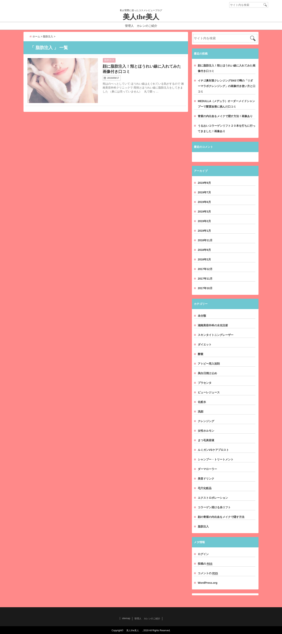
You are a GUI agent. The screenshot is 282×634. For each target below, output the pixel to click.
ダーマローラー (207, 469)
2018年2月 (204, 259)
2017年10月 (205, 288)
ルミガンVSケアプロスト (213, 449)
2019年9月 (204, 182)
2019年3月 (204, 211)
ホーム (34, 36)
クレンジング (206, 421)
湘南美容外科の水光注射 (213, 325)
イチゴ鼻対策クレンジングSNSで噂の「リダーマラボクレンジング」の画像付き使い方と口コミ (226, 86)
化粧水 (202, 402)
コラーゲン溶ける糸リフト (214, 507)
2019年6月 (204, 202)
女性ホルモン (206, 430)
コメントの (208, 573)
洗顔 (200, 411)
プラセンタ (205, 382)
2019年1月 (204, 230)
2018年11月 (205, 240)
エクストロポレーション (213, 497)
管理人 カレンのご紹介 (141, 25)
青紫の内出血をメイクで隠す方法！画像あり (225, 116)
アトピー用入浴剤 (209, 363)
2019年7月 (204, 192)
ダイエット (205, 344)
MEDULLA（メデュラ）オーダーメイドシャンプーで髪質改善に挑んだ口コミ (226, 104)
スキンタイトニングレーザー (215, 334)
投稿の (205, 563)
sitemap (126, 618)
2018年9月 (204, 249)
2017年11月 (205, 278)
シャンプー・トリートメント (215, 459)
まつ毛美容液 (206, 440)
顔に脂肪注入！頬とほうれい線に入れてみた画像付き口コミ (142, 69)
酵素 (200, 354)
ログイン (203, 554)
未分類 (202, 315)
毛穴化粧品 (205, 488)
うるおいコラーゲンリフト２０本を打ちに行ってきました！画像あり (226, 128)
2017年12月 (205, 269)
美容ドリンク (206, 478)
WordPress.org (207, 582)
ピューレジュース (209, 392)
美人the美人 (144, 17)
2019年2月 (204, 221)
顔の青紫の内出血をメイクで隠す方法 (221, 516)
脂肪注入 (109, 60)
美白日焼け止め (207, 373)
